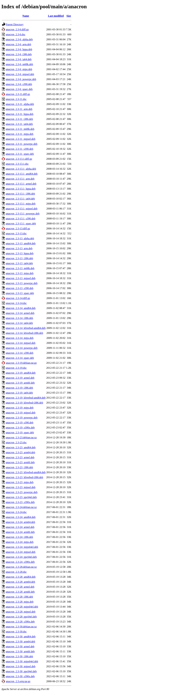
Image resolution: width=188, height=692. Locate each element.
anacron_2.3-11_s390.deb (19, 148)
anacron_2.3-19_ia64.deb (19, 392)
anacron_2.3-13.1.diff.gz (19, 158)
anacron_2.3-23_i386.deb (19, 467)
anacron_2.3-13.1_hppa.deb (20, 188)
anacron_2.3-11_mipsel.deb (20, 139)
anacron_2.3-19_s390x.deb (20, 427)
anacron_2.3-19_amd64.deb (21, 372)
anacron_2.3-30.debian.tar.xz (21, 626)
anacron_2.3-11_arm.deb (19, 109)
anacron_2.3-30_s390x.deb (20, 676)
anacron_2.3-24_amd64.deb (21, 517)
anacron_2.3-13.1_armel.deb (21, 183)
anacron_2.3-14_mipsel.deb (20, 343)
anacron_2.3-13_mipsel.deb (20, 278)
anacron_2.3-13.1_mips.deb (20, 203)
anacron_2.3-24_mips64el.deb (22, 547)
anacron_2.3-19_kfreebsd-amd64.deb (26, 397)
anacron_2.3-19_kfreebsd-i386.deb (24, 402)
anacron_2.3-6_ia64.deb (19, 59)
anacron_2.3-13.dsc (16, 233)
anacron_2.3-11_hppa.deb (19, 114)
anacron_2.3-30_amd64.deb (21, 636)
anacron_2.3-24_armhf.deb (20, 532)
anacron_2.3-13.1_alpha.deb (21, 168)
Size (68, 15)
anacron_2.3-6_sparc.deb (19, 89)
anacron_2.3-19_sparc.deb (20, 432)
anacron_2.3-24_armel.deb (20, 527)
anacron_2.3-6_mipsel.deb (20, 74)
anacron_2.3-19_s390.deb (19, 422)
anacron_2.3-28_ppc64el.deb (21, 616)
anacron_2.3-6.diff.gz (17, 29)
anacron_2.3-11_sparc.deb (20, 153)
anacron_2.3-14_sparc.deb (20, 357)
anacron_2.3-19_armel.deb (20, 377)
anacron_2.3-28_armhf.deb (20, 591)
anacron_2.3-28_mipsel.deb (20, 611)
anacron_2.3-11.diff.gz (18, 94)
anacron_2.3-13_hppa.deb (19, 253)
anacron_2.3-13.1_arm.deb (20, 178)
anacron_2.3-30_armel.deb (20, 646)
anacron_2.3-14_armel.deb (20, 313)
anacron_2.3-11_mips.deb (19, 134)
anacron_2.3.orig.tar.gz (18, 681)
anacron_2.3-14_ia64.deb (19, 323)
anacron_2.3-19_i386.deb (19, 387)
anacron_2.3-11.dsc (16, 99)
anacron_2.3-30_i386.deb (19, 656)
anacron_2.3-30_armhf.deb (20, 651)
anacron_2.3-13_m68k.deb (20, 268)
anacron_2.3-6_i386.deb (19, 54)
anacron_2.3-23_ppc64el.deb (21, 497)
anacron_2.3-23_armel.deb (20, 457)
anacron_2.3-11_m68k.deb (20, 129)
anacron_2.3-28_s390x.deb (20, 621)
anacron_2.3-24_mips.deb (19, 542)
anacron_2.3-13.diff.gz (18, 228)
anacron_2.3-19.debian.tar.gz (21, 362)
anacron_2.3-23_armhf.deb (20, 462)
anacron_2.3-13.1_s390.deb (20, 218)
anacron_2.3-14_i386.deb (19, 318)
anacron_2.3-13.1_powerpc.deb (22, 213)
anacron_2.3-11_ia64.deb (19, 124)
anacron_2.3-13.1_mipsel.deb (21, 208)
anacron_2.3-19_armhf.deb (20, 382)
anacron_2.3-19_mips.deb (19, 407)
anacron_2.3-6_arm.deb (18, 44)
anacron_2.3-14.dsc (16, 303)
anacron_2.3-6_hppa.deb (19, 49)
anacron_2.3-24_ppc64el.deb (21, 556)
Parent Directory (14, 24)
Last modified (56, 15)
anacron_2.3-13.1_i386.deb (20, 193)
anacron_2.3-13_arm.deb (19, 248)
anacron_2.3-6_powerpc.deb (21, 79)
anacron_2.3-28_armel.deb (20, 586)
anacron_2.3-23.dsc (16, 442)
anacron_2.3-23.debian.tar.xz (21, 437)
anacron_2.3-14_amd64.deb (21, 308)
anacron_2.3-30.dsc (16, 631)
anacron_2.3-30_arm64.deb (20, 641)
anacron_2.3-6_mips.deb (19, 69)
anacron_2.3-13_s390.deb (19, 288)
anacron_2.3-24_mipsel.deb (20, 552)
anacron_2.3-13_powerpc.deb (21, 283)
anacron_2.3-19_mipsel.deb (20, 412)
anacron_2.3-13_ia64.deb (19, 263)
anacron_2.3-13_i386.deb (19, 258)
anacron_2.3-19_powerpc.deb (21, 417)
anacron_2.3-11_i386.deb (19, 119)
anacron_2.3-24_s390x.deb (20, 561)
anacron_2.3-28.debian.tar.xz (21, 566)
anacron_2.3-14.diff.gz (18, 298)
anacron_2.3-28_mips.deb (19, 601)
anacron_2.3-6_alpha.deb (19, 39)
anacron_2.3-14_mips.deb (19, 338)
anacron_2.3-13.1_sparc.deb (21, 223)
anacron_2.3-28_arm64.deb (20, 581)
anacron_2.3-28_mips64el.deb (22, 606)
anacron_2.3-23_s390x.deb (20, 502)
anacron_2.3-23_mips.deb (19, 482)
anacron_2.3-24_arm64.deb (20, 522)
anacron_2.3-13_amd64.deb (21, 243)
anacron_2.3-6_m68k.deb (19, 64)
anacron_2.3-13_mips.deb (19, 273)
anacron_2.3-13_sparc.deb (20, 293)
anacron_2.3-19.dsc (16, 367)
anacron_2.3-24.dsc (16, 512)
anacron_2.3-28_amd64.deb (21, 576)
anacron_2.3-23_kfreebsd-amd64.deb (26, 472)
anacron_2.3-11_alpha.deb (20, 104)
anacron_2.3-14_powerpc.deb (21, 347)
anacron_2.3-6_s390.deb (19, 84)
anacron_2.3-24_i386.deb (19, 537)
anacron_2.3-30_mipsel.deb (20, 666)
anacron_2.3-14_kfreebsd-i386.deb (24, 333)
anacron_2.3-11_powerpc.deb (21, 143)
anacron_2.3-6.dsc (15, 34)
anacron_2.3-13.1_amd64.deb (22, 173)
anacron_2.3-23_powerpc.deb (21, 492)
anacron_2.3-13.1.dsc (17, 163)
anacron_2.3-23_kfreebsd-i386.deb (24, 477)
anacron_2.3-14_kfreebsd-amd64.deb (26, 328)
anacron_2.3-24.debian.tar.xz (21, 507)
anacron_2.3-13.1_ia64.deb (20, 198)
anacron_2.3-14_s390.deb (19, 352)
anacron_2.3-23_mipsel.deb (20, 487)
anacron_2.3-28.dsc (16, 571)
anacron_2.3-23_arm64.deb (20, 452)
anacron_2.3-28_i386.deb (19, 596)
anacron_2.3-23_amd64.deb (21, 447)
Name (25, 15)
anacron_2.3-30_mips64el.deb (22, 661)
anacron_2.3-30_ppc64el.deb (21, 671)
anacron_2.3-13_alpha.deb (20, 238)
